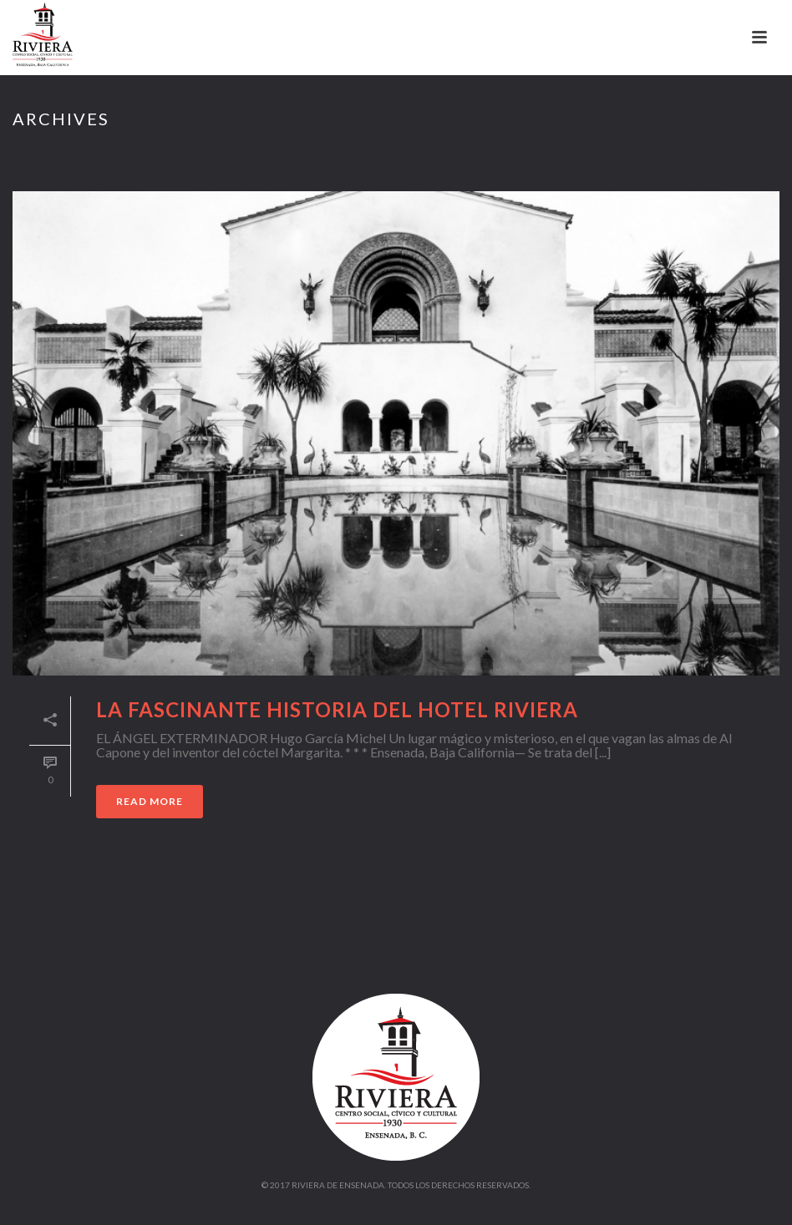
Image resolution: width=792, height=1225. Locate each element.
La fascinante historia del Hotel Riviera (337, 709)
